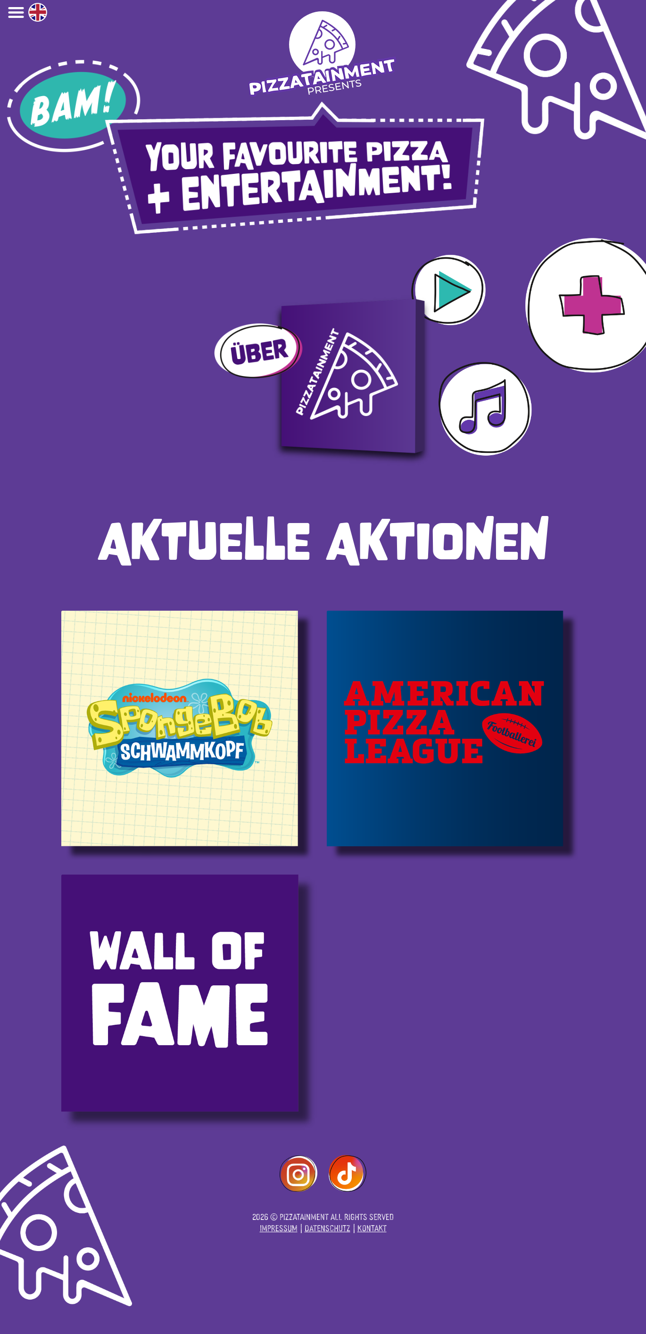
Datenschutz (327, 1227)
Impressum (279, 1227)
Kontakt (372, 1227)
